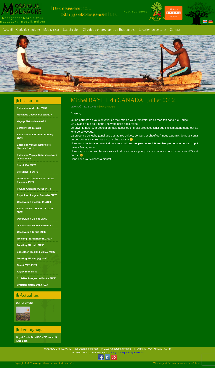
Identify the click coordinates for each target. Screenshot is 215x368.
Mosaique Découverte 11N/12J (34, 114)
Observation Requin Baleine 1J (34, 225)
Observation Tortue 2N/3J (31, 232)
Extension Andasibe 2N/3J (32, 108)
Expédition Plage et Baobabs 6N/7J (37, 195)
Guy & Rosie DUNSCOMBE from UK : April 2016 (37, 339)
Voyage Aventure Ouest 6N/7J (34, 188)
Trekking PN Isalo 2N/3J (30, 245)
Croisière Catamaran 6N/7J (32, 284)
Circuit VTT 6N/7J (27, 265)
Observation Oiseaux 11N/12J (34, 202)
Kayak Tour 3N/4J (27, 271)
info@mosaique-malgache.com (127, 352)
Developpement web (178, 363)
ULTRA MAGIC (24, 303)
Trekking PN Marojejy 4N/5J (33, 258)
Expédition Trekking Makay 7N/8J (36, 251)
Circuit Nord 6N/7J (27, 171)
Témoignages (106, 106)
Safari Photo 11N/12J (29, 127)
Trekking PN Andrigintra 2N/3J (34, 238)
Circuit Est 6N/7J (26, 165)
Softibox (196, 363)
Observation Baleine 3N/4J (32, 218)
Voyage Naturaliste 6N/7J (31, 121)
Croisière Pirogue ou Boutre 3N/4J (36, 278)
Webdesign (159, 363)
